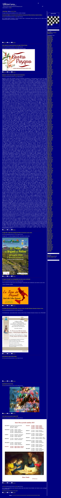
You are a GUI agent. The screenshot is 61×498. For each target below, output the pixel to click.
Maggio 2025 (49, 241)
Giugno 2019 (49, 176)
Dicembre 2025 (50, 247)
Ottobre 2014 (49, 125)
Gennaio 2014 (49, 117)
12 (20, 495)
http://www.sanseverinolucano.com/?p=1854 (10, 490)
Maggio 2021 (49, 197)
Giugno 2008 (49, 56)
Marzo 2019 (49, 173)
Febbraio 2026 (49, 249)
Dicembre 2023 (50, 225)
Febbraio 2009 (49, 63)
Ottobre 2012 (49, 103)
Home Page (5, 11)
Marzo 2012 (49, 97)
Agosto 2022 (49, 211)
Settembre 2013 (50, 113)
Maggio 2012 (49, 99)
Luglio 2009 (49, 68)
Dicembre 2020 (50, 192)
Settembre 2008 (50, 59)
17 (26, 495)
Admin (10, 7)
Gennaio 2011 (49, 84)
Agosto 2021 (49, 200)
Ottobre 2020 (49, 191)
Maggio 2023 (49, 219)
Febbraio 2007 (49, 41)
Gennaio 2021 (49, 193)
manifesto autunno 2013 (51, 256)
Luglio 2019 (49, 177)
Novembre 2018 (50, 170)
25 (34, 495)
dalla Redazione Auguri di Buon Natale (9, 356)
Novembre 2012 (50, 104)
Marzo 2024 (49, 228)
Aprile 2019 (49, 174)
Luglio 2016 (49, 144)
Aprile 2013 (49, 109)
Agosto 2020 (49, 189)
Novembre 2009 (50, 71)
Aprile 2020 (49, 185)
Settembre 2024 (50, 233)
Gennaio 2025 (49, 237)
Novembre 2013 (50, 115)
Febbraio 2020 (49, 183)
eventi (48, 255)
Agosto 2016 (49, 145)
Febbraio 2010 (49, 74)
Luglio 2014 (49, 122)
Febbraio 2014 (49, 118)
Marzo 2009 (49, 64)
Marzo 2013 (49, 108)
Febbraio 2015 (49, 129)
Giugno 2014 (49, 121)
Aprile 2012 (49, 98)
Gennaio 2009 (49, 62)
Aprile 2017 (49, 152)
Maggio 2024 (49, 230)
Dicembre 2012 (50, 105)
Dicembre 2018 (50, 171)
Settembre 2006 (50, 37)
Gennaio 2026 (49, 248)
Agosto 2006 (49, 36)
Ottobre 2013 (49, 114)
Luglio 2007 (49, 46)
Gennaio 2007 (49, 40)
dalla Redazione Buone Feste (7, 383)
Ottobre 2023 (49, 223)
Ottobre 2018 (49, 169)
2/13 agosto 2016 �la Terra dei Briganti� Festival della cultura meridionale (16, 279)
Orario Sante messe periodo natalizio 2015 (10, 416)
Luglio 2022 (49, 210)
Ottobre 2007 (49, 49)
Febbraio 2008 (49, 52)
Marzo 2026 (49, 250)
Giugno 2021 (49, 198)
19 (28, 495)
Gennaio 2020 (49, 182)
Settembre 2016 (50, 146)
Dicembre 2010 (50, 83)
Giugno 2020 (49, 187)
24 (33, 495)
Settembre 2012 (50, 102)
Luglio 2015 (49, 133)
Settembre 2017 (50, 157)
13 (21, 495)
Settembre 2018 (50, 168)
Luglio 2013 (49, 111)
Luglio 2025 (49, 243)
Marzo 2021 (49, 195)
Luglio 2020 (49, 188)
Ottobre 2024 (49, 234)
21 (30, 495)
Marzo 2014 (49, 119)
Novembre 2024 (50, 235)
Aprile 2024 (49, 229)
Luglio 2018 (49, 166)
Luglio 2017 (49, 155)
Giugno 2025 (49, 242)
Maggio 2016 (49, 142)
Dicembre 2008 (50, 61)
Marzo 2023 (49, 217)
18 (27, 495)
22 (31, 495)
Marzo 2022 (49, 206)
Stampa (13, 42)
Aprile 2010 (49, 76)
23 (32, 495)
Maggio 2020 (49, 186)
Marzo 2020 (49, 184)
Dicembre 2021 (50, 203)
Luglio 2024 (49, 232)
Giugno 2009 (49, 67)
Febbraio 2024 (49, 227)
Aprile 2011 (49, 87)
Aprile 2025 (49, 240)
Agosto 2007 (49, 47)
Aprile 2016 (49, 141)
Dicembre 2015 (50, 138)
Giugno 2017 (49, 154)
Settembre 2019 (50, 179)
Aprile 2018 (49, 163)
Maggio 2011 (49, 88)
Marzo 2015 (49, 130)
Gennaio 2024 (49, 226)
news (16, 16)
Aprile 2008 (49, 54)
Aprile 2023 (49, 218)
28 (38, 495)
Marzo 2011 (49, 86)
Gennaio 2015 (49, 128)
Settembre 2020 (50, 190)
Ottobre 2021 (49, 202)
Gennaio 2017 (49, 150)
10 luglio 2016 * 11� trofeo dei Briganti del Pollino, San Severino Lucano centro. (17, 232)
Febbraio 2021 (49, 194)
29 (39, 495)
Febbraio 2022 (49, 205)
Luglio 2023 (49, 221)
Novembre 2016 (50, 148)
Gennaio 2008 (49, 51)
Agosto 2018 (49, 167)
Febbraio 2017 (49, 151)
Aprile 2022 (49, 207)
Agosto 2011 (49, 90)
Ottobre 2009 (49, 70)
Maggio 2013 (49, 110)
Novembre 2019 (50, 181)
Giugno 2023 (49, 220)
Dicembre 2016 (50, 149)
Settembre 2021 (50, 201)
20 (29, 495)
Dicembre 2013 (50, 116)
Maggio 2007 (49, 44)
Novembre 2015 (50, 137)
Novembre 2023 (50, 224)
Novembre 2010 (50, 82)
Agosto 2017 (49, 156)
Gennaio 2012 (49, 95)
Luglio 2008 (49, 57)
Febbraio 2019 (49, 172)
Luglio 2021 (49, 199)
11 (19, 495)
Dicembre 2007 (50, 50)
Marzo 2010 (49, 75)
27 (37, 495)
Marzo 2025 (49, 239)
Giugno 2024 (49, 231)
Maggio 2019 (49, 175)
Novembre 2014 (50, 126)
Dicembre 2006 (50, 39)
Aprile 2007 (49, 43)
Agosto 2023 (49, 222)
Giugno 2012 (49, 100)
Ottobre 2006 (49, 38)
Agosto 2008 (49, 58)
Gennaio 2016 (49, 139)
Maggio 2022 (49, 208)
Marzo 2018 (49, 162)
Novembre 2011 (50, 93)
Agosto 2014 (49, 123)
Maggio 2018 (49, 164)
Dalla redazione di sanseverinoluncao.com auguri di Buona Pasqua (14, 45)
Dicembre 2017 (50, 160)
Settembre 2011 (50, 91)
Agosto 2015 (49, 134)
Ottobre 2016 (49, 147)
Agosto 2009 (49, 69)
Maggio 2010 (49, 77)
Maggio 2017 (49, 153)
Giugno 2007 (49, 45)
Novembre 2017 (50, 159)
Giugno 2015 (49, 132)
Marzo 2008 (49, 53)
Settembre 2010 (50, 80)
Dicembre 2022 (50, 214)
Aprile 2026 (49, 251)
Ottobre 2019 (49, 180)
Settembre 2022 (50, 212)
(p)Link (4, 42)
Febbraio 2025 (49, 238)
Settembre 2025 (50, 244)
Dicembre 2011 (50, 94)
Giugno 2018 (49, 165)
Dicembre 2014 (50, 127)
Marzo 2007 (49, 42)
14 (22, 495)
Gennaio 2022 (49, 204)
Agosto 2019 (49, 178)
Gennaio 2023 (49, 215)
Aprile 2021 (49, 196)
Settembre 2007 (50, 48)
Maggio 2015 (49, 131)
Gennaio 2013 (49, 106)
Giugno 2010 (49, 78)
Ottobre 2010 (49, 81)
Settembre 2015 (50, 135)
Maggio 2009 (49, 66)
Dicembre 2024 (50, 236)
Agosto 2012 (49, 101)
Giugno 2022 (49, 209)
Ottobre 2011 (49, 92)
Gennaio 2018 (49, 161)
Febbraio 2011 (49, 85)
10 (18, 495)
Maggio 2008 (49, 55)
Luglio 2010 (49, 79)
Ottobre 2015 (49, 136)
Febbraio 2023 (49, 216)
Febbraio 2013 (49, 107)
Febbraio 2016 (49, 140)
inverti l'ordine (13, 11)
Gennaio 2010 (49, 73)
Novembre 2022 (50, 213)
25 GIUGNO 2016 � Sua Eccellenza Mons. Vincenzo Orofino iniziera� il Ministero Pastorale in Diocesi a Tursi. (22, 308)
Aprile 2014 (49, 120)
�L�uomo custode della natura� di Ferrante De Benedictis (13, 74)
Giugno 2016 (49, 143)
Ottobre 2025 (49, 245)
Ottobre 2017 (49, 158)
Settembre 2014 (50, 124)
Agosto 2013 (49, 112)
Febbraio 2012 (49, 96)
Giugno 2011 (49, 89)
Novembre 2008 (50, 60)
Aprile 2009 (49, 65)
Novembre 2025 (50, 246)
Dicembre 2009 (50, 72)
